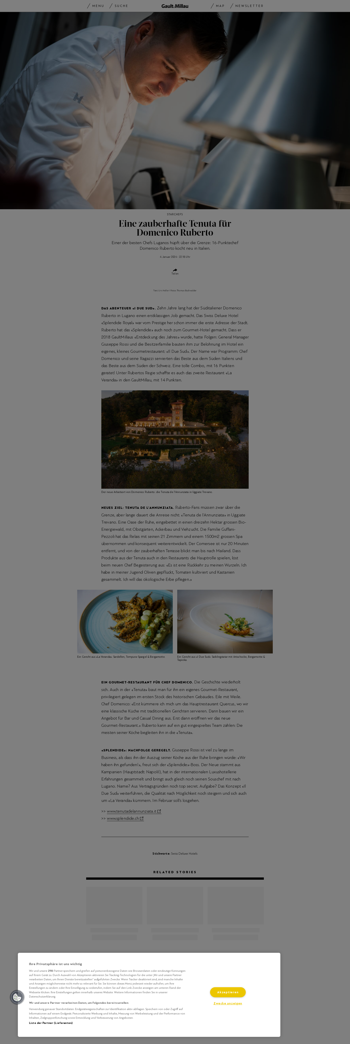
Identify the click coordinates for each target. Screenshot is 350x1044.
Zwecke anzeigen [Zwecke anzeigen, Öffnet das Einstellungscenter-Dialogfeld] (227, 1003)
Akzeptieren (227, 992)
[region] (149, 995)
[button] (17, 997)
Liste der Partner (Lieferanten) (51, 1023)
